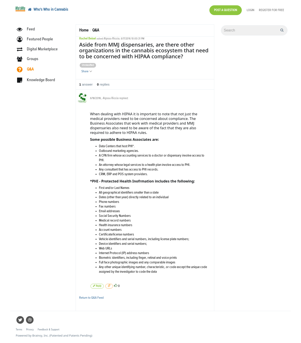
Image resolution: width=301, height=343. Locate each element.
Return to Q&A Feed (91, 297)
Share (86, 71)
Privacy (30, 329)
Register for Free (271, 10)
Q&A (95, 30)
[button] (37, 39)
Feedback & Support (48, 329)
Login (250, 10)
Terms (19, 329)
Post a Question (225, 10)
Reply (97, 285)
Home (84, 30)
